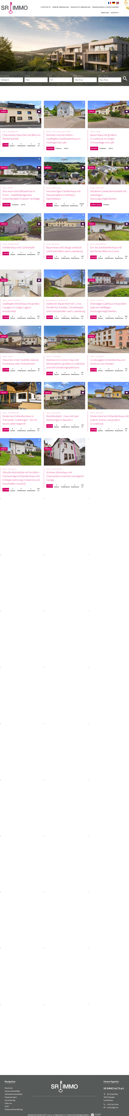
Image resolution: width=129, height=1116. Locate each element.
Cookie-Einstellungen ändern (77, 1115)
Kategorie (4, 76)
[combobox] (11, 79)
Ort (50, 76)
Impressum (59, 1115)
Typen (27, 76)
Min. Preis (78, 76)
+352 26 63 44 (112, 1104)
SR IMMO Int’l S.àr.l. (114, 1088)
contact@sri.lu (112, 1107)
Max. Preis (103, 76)
